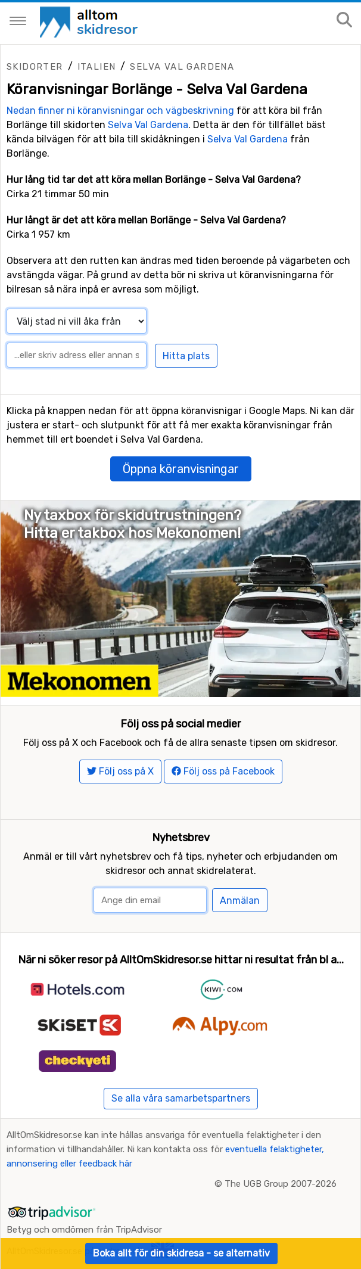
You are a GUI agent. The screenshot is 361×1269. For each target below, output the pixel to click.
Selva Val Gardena (182, 66)
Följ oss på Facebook (223, 771)
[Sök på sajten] (344, 20)
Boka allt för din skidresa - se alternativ (181, 1253)
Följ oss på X (120, 771)
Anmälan (240, 900)
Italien (96, 66)
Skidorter (35, 66)
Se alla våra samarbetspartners (180, 1098)
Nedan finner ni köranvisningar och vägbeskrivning (120, 110)
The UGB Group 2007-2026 (281, 1183)
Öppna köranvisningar (181, 469)
